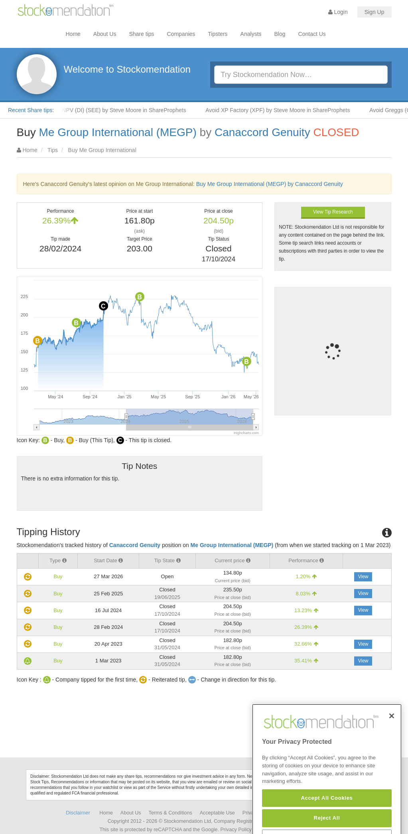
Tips (52, 150)
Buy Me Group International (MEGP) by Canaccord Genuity (269, 184)
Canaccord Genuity (262, 132)
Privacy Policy (235, 829)
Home (73, 34)
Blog (280, 34)
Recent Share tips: (31, 110)
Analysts (251, 34)
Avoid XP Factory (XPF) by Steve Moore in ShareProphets (281, 110)
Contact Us (312, 34)
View (363, 576)
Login (338, 12)
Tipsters (217, 34)
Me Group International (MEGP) (118, 132)
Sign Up (374, 12)
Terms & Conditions (170, 813)
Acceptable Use (217, 813)
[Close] (391, 738)
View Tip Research (333, 212)
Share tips (141, 34)
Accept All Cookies (327, 821)
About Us (104, 34)
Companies (181, 34)
